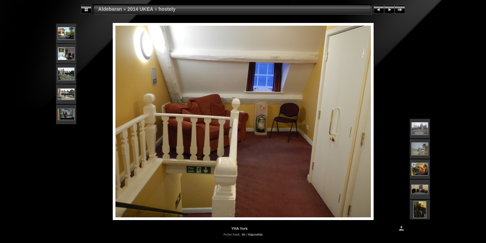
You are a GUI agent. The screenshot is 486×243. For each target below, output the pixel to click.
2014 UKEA (140, 9)
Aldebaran (110, 9)
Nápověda (255, 234)
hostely (167, 9)
